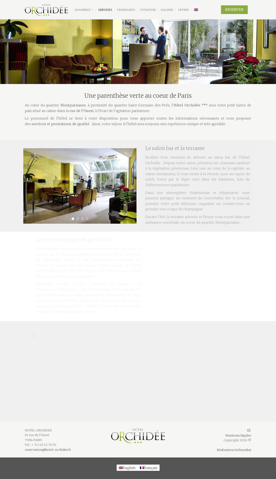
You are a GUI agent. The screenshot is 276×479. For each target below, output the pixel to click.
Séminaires (126, 9)
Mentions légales (238, 435)
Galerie (167, 9)
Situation (148, 9)
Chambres (84, 10)
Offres (183, 9)
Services (105, 9)
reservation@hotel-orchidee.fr (48, 450)
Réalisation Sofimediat (234, 450)
